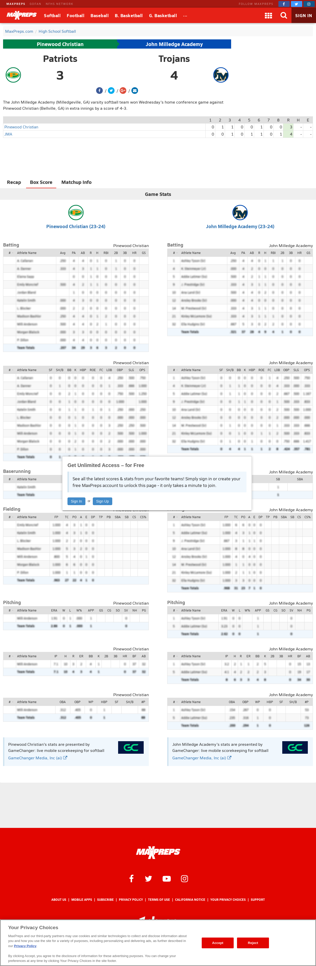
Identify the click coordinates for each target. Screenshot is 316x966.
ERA (54, 610)
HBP (83, 370)
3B (125, 253)
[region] (158, 942)
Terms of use (159, 899)
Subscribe (105, 899)
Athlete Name (27, 253)
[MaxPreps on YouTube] (167, 878)
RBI (106, 253)
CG (109, 610)
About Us (58, 899)
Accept (217, 943)
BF (134, 656)
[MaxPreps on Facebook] (284, 4)
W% (79, 610)
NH (134, 610)
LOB (109, 370)
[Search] (283, 15)
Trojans (174, 58)
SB (278, 479)
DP (93, 517)
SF (50, 370)
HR (134, 253)
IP (55, 656)
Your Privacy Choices (228, 899)
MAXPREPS (15, 4)
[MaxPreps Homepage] (158, 852)
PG (144, 610)
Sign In (76, 501)
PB (109, 517)
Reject (253, 943)
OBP (120, 370)
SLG (131, 370)
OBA (63, 702)
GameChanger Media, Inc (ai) (37, 757)
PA (74, 253)
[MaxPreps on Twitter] (296, 4)
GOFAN (35, 4)
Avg (62, 253)
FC (101, 370)
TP (101, 517)
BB (69, 370)
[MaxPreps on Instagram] (309, 4)
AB (83, 253)
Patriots (60, 58)
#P (143, 702)
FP (56, 517)
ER (81, 656)
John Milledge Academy (174, 44)
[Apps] (268, 15)
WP (90, 702)
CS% (143, 517)
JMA (8, 134)
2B (116, 253)
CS (134, 517)
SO (118, 610)
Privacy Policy (131, 899)
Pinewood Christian (60, 44)
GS (144, 253)
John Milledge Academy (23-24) (240, 226)
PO (74, 517)
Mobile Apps (81, 899)
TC (67, 517)
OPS (142, 370)
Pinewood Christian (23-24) (75, 226)
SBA (300, 479)
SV (126, 610)
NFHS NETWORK (59, 4)
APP (91, 610)
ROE (93, 370)
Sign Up (102, 501)
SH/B (59, 370)
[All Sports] (185, 15)
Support (258, 899)
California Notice (190, 899)
